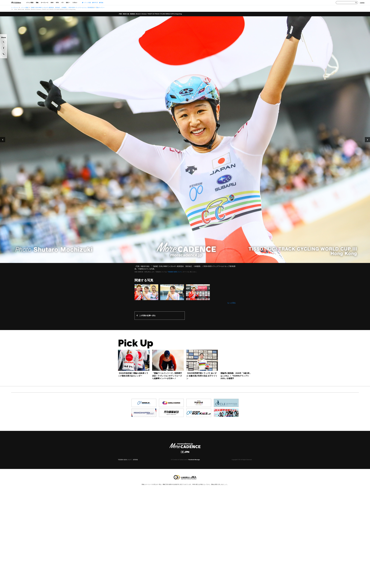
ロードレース (44, 2)
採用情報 (135, 459)
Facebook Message (194, 459)
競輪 (37, 2)
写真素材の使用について (175, 272)
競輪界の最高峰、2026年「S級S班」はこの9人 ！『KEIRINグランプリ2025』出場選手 (236, 375)
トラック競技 (29, 2)
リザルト (74, 2)
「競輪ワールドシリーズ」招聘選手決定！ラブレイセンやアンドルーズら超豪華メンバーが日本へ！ (167, 375)
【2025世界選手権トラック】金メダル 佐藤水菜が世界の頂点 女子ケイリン (201, 375)
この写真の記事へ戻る (147, 315)
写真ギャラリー (100, 7)
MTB (57, 2)
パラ (62, 2)
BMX (52, 2)
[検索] (356, 2)
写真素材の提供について (125, 459)
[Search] (362, 2)
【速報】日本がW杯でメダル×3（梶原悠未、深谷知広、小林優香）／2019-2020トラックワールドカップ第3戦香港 (62, 7)
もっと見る (231, 303)
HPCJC (95, 2)
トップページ (15, 7)
